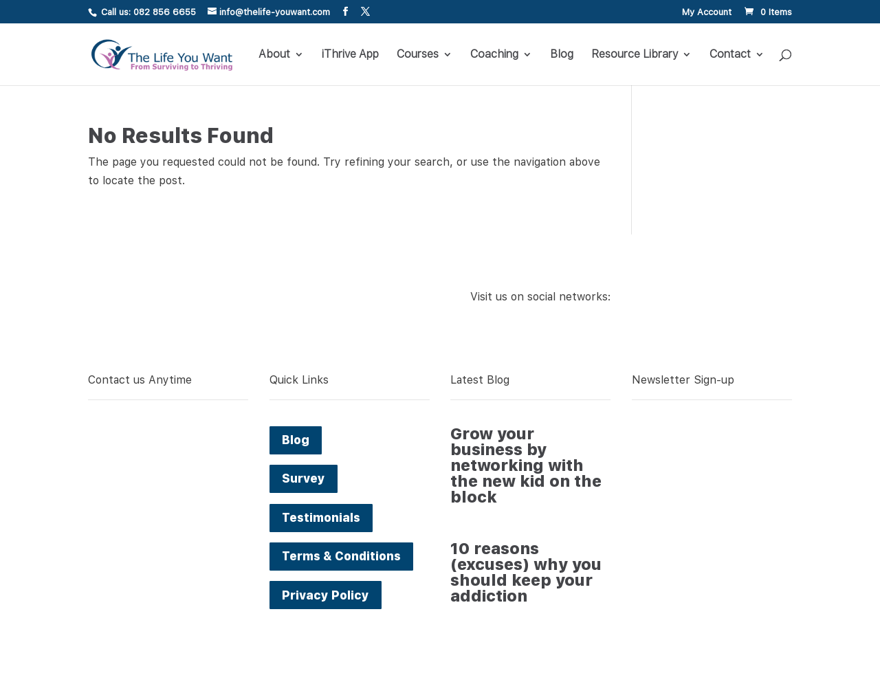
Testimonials (321, 518)
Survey (303, 478)
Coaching (494, 55)
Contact (730, 55)
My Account (707, 12)
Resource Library (634, 55)
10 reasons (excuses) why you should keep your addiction (526, 572)
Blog (561, 55)
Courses (418, 55)
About (274, 55)
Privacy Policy (325, 595)
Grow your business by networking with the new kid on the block (526, 465)
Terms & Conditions (341, 556)
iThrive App (350, 55)
